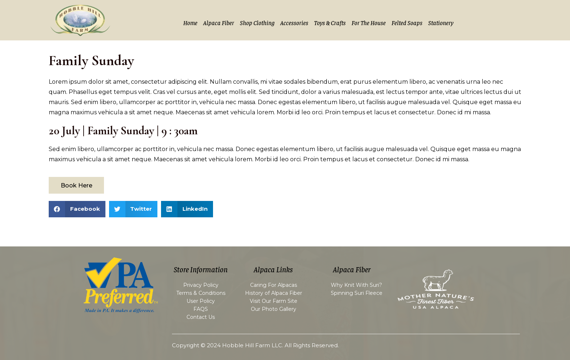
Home (190, 23)
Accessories (294, 23)
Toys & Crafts (330, 23)
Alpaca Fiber (218, 23)
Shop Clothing (257, 23)
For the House (369, 23)
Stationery (440, 23)
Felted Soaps (407, 23)
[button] (77, 209)
